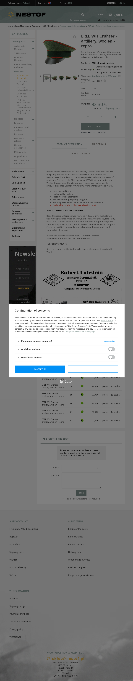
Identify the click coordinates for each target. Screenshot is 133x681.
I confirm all (93, 368)
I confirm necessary (40, 368)
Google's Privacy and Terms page (80, 332)
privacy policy (107, 320)
